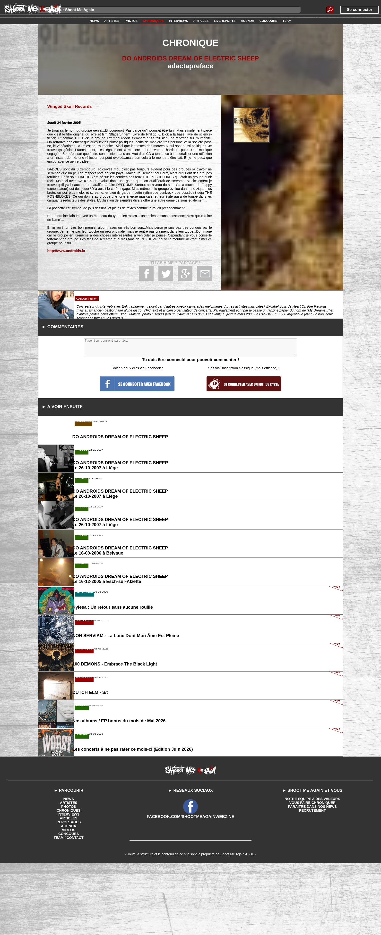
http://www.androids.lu (65, 251)
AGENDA (68, 895)
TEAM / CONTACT (68, 907)
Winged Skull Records (68, 106)
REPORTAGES (68, 891)
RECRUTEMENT (312, 880)
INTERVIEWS (68, 884)
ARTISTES (68, 872)
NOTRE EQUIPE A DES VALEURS (312, 868)
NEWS (68, 868)
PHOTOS (68, 876)
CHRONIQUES (68, 880)
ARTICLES (68, 888)
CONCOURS (68, 903)
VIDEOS (68, 899)
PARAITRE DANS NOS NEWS (312, 876)
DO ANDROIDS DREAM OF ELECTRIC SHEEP (190, 58)
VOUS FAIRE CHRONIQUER (312, 872)
